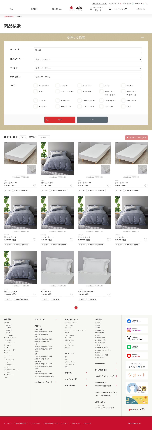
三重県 (36, 356)
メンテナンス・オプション (11, 370)
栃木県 (41, 339)
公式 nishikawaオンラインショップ (106, 394)
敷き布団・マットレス (10, 337)
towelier (67, 332)
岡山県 (46, 364)
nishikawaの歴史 (99, 332)
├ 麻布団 (7, 332)
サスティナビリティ (100, 342)
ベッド (6, 362)
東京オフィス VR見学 (101, 355)
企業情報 (98, 319)
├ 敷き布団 (8, 340)
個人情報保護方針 (21, 423)
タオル (6, 357)
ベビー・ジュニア (9, 360)
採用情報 (97, 352)
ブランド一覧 (39, 319)
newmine (67, 347)
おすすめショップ (71, 319)
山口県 (36, 366)
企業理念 (97, 328)
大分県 (36, 376)
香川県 (46, 366)
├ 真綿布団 (8, 330)
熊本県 (50, 373)
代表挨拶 (97, 323)
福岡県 (36, 373)
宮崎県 (41, 376)
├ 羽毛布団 (8, 325)
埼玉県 (50, 339)
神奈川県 (46, 341)
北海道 (36, 331)
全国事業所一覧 (99, 330)
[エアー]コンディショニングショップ (75, 330)
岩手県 (46, 331)
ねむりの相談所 (69, 325)
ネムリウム (68, 342)
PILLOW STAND (69, 335)
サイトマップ (65, 423)
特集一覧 (68, 373)
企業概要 (97, 325)
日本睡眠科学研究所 (100, 340)
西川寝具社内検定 (100, 337)
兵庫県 (36, 359)
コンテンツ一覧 (71, 379)
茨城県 (36, 339)
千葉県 (36, 341)
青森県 (41, 331)
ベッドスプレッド (9, 365)
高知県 (36, 369)
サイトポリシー (8, 423)
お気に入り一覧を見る (136, 138)
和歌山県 (46, 359)
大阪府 (50, 356)
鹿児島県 (46, 376)
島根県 (41, 364)
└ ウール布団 (9, 335)
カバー (6, 347)
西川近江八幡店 (69, 340)
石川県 (46, 346)
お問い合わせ (127, 3)
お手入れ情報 (70, 385)
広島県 (50, 364)
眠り (66, 357)
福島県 (46, 334)
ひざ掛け (6, 367)
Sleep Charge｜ (103, 385)
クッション (7, 372)
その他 (6, 377)
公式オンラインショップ (104, 376)
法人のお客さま (114, 3)
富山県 (41, 346)
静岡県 (50, 349)
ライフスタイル (69, 364)
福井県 (50, 346)
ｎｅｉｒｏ (68, 337)
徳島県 (41, 366)
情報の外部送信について (51, 423)
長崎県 (46, 373)
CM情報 (97, 345)
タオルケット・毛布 (9, 350)
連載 (66, 367)
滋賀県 (41, 356)
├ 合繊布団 (8, 328)
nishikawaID (140, 9)
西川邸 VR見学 (99, 357)
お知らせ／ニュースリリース (103, 350)
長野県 (41, 349)
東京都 (41, 341)
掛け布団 (6, 323)
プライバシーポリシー (35, 423)
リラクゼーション (9, 374)
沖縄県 (52, 376)
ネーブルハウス (69, 345)
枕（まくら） (8, 345)
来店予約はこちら (99, 3)
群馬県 (46, 339)
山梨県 (36, 349)
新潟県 (36, 346)
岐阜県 (46, 349)
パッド (6, 352)
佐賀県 (41, 373)
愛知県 (36, 351)
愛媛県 (50, 366)
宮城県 (50, 331)
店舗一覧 (38, 326)
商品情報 (7, 319)
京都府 (46, 356)
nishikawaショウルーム (43, 382)
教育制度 (97, 335)
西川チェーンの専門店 (101, 347)
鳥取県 (36, 364)
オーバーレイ (8, 355)
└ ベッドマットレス (10, 342)
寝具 (66, 359)
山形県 (41, 334)
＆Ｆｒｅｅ (68, 328)
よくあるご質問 (99, 405)
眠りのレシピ (70, 353)
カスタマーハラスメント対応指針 (104, 408)
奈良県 (41, 359)
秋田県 (36, 334)
